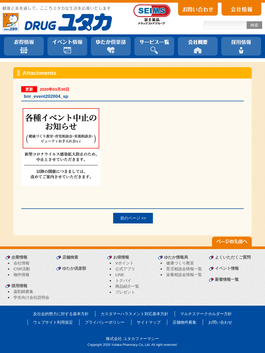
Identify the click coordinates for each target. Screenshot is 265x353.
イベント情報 (227, 268)
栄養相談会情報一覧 (184, 274)
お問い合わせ (220, 322)
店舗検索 (70, 257)
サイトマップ (149, 322)
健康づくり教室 (180, 263)
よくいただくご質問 (233, 257)
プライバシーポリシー (105, 322)
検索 (254, 25)
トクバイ (123, 280)
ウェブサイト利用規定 (53, 322)
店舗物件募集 (184, 322)
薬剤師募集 (23, 291)
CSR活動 (22, 269)
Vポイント (124, 263)
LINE (119, 274)
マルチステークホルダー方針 (206, 313)
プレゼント (125, 292)
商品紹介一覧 (127, 286)
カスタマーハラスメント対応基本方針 (134, 313)
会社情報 (21, 263)
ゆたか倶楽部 (74, 268)
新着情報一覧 (227, 279)
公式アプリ (125, 269)
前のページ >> (133, 218)
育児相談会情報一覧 (184, 269)
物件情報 (21, 274)
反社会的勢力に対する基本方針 (61, 313)
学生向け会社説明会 (31, 297)
